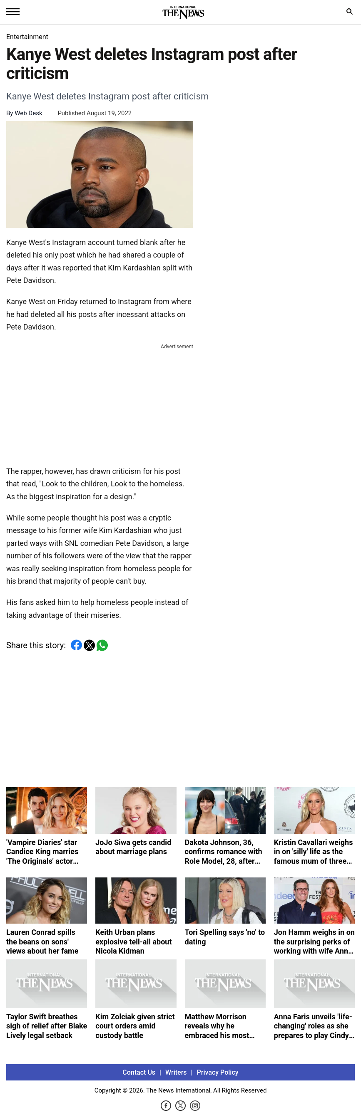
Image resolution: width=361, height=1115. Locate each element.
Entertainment (27, 37)
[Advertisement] (99, 403)
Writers (176, 1072)
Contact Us (138, 1072)
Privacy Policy (218, 1072)
